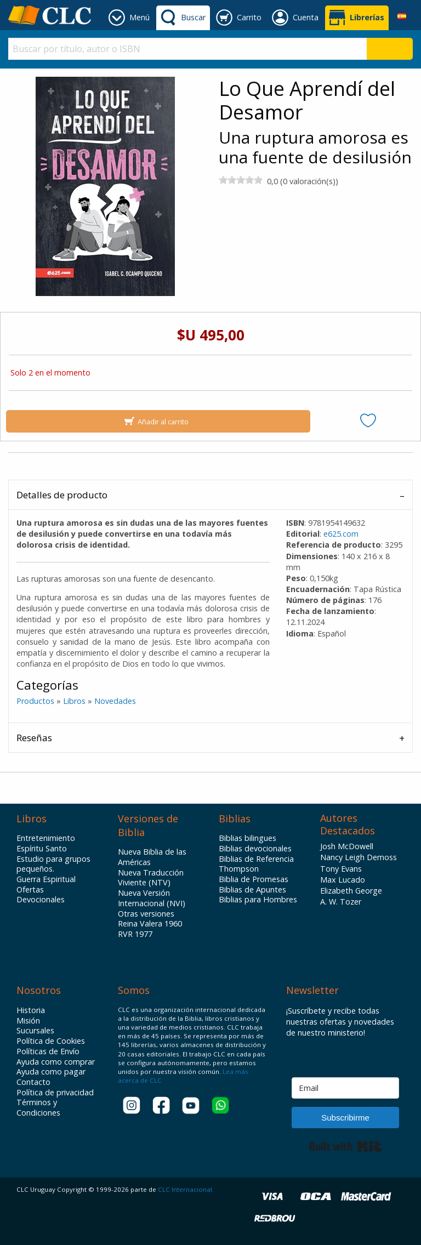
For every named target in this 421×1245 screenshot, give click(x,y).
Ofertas (30, 890)
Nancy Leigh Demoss (358, 857)
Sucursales (35, 1031)
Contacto (33, 1082)
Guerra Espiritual (46, 879)
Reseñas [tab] (34, 737)
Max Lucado (342, 879)
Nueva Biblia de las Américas (152, 857)
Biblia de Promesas (253, 879)
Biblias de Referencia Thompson (256, 864)
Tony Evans (341, 868)
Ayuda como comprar (55, 1062)
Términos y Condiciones (38, 1108)
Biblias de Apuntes (252, 890)
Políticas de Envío (47, 1051)
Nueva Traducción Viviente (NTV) (151, 878)
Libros (74, 701)
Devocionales (40, 900)
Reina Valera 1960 (150, 924)
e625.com (341, 533)
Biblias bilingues (247, 838)
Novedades (115, 701)
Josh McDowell (346, 846)
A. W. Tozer (340, 901)
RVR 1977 (135, 934)
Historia (30, 1010)
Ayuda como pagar (51, 1072)
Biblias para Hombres (258, 900)
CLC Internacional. (186, 1189)
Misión (28, 1021)
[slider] (241, 179)
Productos (35, 701)
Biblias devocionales (255, 849)
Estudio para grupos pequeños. (53, 864)
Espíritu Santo (41, 849)
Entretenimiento (45, 838)
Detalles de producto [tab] (61, 494)
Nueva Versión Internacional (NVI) (151, 898)
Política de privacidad (55, 1093)
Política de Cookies (50, 1041)
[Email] (345, 1088)
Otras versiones (146, 914)
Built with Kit (345, 1146)
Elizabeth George (351, 890)
